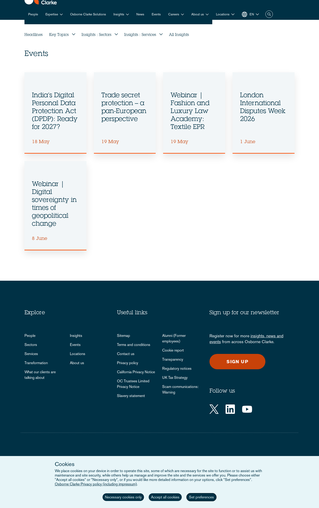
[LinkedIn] (230, 409)
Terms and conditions (133, 344)
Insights (118, 14)
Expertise (51, 14)
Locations (77, 354)
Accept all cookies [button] (165, 497)
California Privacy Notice (136, 372)
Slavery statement (131, 396)
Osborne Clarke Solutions (88, 14)
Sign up (237, 361)
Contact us (125, 354)
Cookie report (173, 350)
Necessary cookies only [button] (123, 497)
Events (156, 14)
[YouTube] (247, 409)
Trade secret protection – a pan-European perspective (123, 108)
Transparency (172, 359)
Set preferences (201, 497)
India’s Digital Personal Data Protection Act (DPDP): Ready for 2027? (55, 112)
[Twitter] (214, 409)
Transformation (36, 363)
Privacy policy (127, 363)
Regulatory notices (177, 368)
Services (31, 354)
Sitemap (123, 335)
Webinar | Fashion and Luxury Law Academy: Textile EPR (190, 112)
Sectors (30, 344)
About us (197, 14)
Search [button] (269, 14)
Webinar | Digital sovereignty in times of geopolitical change (54, 204)
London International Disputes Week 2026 (262, 108)
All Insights (179, 35)
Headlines (33, 35)
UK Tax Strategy (175, 377)
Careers (173, 14)
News (140, 14)
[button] (225, 14)
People (33, 14)
